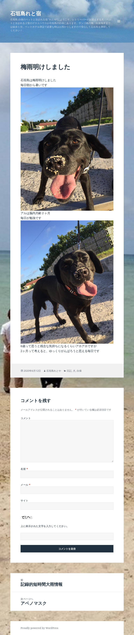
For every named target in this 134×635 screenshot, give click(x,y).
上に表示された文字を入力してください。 (45, 526)
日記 (69, 370)
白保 (79, 370)
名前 (24, 469)
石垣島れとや (53, 370)
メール (26, 484)
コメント (26, 418)
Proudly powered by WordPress (39, 628)
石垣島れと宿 (25, 13)
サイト (24, 500)
